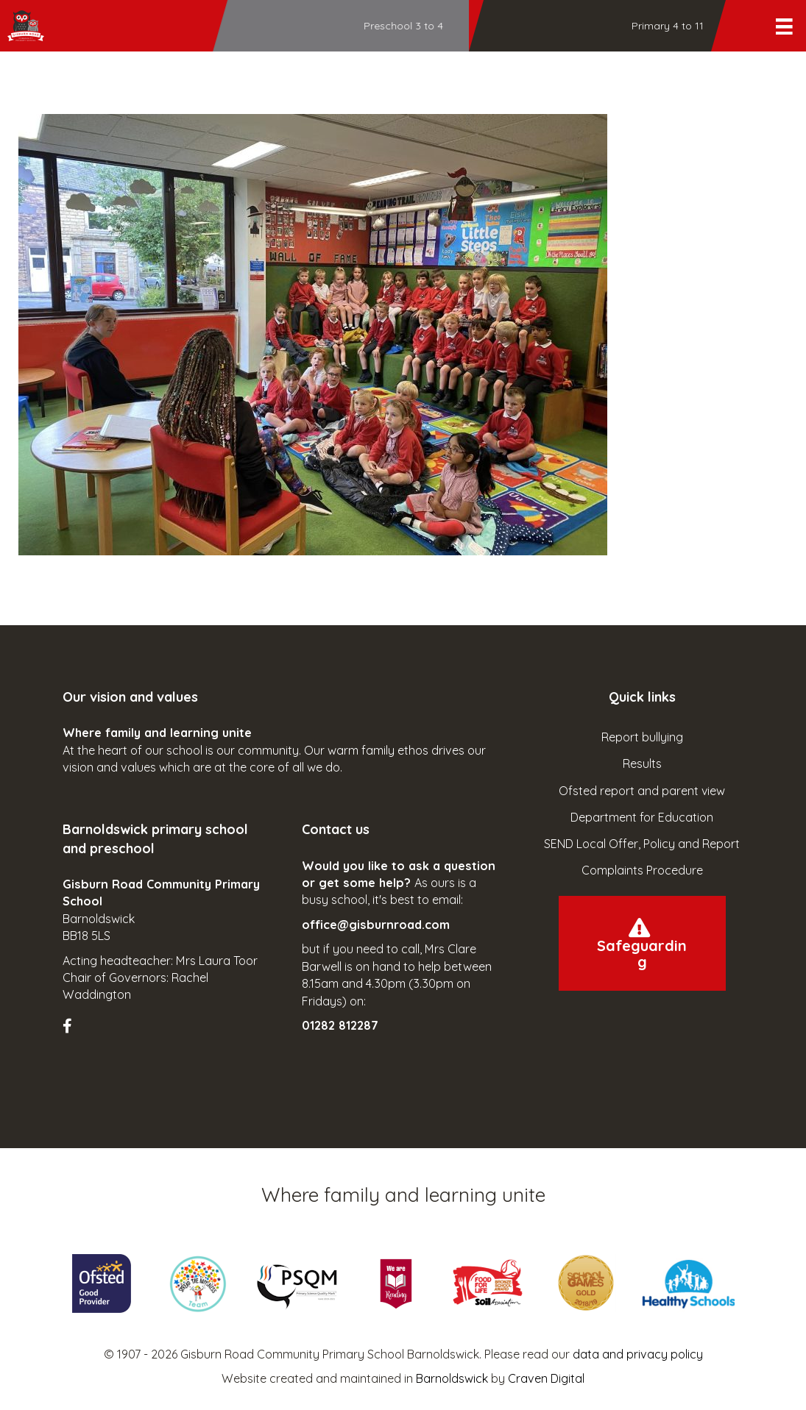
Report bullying (642, 737)
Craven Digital (546, 1378)
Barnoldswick (452, 1378)
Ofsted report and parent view (642, 790)
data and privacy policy (638, 1354)
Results (642, 763)
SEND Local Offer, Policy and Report (642, 843)
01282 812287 (340, 1025)
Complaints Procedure (642, 870)
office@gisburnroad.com (376, 924)
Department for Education (641, 817)
